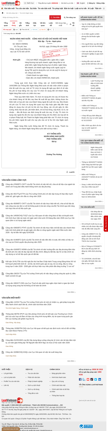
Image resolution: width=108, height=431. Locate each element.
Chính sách (24, 308)
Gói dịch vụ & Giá (67, 3)
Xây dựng (17, 322)
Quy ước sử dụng (58, 381)
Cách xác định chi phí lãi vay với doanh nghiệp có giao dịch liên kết (92, 54)
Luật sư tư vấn (81, 8)
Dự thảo (33, 8)
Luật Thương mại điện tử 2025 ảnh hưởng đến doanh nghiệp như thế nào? (97, 85)
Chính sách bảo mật (58, 385)
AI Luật (91, 8)
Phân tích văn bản (34, 377)
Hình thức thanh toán (59, 377)
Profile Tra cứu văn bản (11, 381)
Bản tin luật (68, 8)
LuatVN (70, 172)
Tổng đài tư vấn (33, 393)
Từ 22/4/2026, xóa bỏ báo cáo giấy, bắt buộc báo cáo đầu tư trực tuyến (91, 261)
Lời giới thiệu (8, 373)
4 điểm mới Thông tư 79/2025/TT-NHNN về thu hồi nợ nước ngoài (92, 108)
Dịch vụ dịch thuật (34, 385)
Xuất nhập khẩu (11, 334)
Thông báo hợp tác (58, 395)
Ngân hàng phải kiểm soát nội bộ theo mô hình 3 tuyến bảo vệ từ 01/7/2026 (97, 152)
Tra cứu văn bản (22, 8)
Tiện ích (98, 8)
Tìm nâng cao (70, 17)
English (81, 3)
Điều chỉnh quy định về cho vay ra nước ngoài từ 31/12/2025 (91, 127)
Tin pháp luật (57, 8)
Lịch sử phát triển (10, 377)
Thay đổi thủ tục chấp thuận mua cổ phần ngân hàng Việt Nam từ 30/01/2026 (92, 194)
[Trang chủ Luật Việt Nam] (11, 3)
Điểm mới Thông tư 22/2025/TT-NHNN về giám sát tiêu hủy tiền (91, 98)
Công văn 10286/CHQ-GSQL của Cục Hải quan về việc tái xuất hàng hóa (34, 352)
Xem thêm (71, 292)
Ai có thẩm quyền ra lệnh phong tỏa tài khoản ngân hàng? (91, 36)
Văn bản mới (9, 8)
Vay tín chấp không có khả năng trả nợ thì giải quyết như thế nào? (92, 26)
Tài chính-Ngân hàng (13, 308)
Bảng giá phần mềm (58, 373)
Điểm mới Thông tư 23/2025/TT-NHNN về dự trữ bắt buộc (92, 177)
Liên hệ (6, 385)
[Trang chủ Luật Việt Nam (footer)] (12, 403)
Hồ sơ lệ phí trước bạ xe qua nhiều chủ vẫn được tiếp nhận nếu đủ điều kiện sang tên (92, 226)
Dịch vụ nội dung (33, 389)
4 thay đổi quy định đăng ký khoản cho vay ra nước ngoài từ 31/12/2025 (92, 118)
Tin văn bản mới (44, 8)
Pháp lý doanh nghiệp (35, 381)
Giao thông (9, 322)
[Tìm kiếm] (55, 17)
